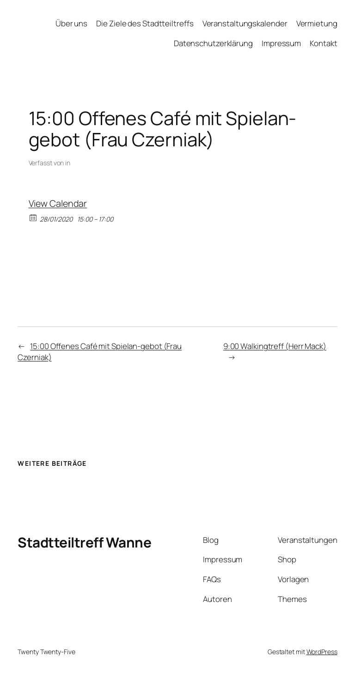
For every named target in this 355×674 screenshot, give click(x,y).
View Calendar (58, 203)
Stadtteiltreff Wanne (84, 542)
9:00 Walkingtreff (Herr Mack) (274, 346)
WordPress (321, 651)
